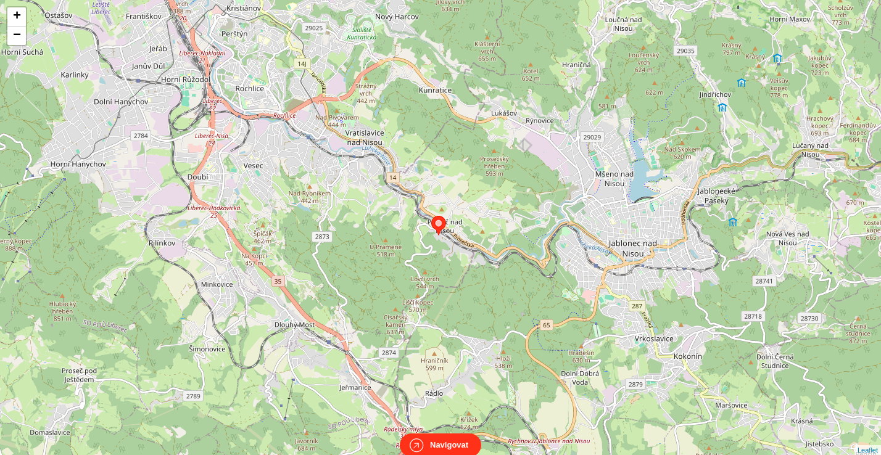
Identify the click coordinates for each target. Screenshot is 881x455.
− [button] (17, 36)
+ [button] (17, 16)
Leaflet (868, 439)
